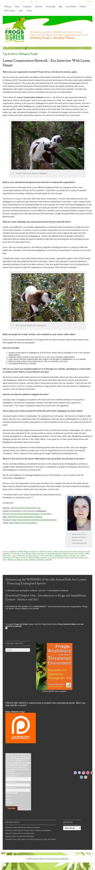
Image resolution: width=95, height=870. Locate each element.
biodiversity (34, 552)
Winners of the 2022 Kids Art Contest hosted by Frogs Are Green (30, 839)
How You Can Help (77, 554)
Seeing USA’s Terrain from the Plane (19, 836)
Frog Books (27, 7)
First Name (10, 782)
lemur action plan (58, 558)
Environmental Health (29, 554)
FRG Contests (9, 11)
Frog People (41, 554)
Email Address (12, 776)
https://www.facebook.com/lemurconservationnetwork (34, 520)
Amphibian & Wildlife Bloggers (19, 552)
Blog (60, 7)
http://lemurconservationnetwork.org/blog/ (25, 517)
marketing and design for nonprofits (40, 560)
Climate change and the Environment (65, 552)
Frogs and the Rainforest (54, 554)
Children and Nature (45, 552)
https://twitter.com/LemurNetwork (23, 523)
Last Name (10, 787)
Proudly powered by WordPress (56, 859)
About (17, 7)
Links (21, 11)
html (9, 797)
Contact (29, 11)
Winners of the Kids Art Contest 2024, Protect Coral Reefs (28, 830)
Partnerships (50, 7)
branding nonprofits (32, 556)
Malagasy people (22, 560)
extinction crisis (74, 556)
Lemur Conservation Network (74, 558)
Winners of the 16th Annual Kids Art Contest (22, 827)
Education (39, 7)
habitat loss (66, 554)
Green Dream (71, 7)
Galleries (83, 7)
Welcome (7, 7)
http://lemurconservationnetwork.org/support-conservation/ (27, 514)
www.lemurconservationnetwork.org (25, 508)
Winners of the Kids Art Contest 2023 (19, 833)
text (8, 799)
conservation (44, 556)
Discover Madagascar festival (58, 556)
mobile (10, 802)
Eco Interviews (16, 554)
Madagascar (12, 560)
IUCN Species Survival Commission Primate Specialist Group (31, 558)
